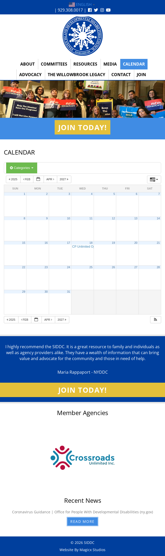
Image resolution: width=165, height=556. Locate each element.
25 (91, 267)
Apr (50, 179)
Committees (54, 64)
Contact (121, 74)
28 (158, 267)
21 (158, 242)
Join (141, 74)
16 (46, 242)
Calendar (134, 64)
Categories (21, 168)
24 (68, 267)
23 (46, 267)
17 (68, 242)
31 (68, 291)
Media (110, 64)
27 (135, 267)
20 (135, 242)
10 (68, 218)
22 (23, 267)
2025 (13, 179)
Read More (82, 521)
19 (113, 242)
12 (113, 218)
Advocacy (30, 74)
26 (113, 267)
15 (23, 242)
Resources (85, 64)
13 (135, 218)
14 (158, 218)
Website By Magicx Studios (82, 549)
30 (46, 291)
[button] (155, 319)
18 (91, 242)
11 (91, 218)
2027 (64, 179)
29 (23, 291)
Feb (27, 179)
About (27, 64)
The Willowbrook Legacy (76, 74)
